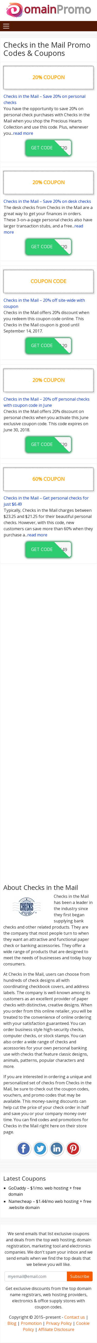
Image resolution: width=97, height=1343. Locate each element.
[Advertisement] (48, 722)
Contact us (74, 1317)
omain (48, 9)
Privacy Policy (59, 1323)
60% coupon (48, 478)
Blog (11, 1323)
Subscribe (79, 1276)
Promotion (31, 1323)
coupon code (48, 281)
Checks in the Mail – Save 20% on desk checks (47, 201)
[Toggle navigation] (6, 26)
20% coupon (48, 77)
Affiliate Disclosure (56, 1329)
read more (23, 133)
